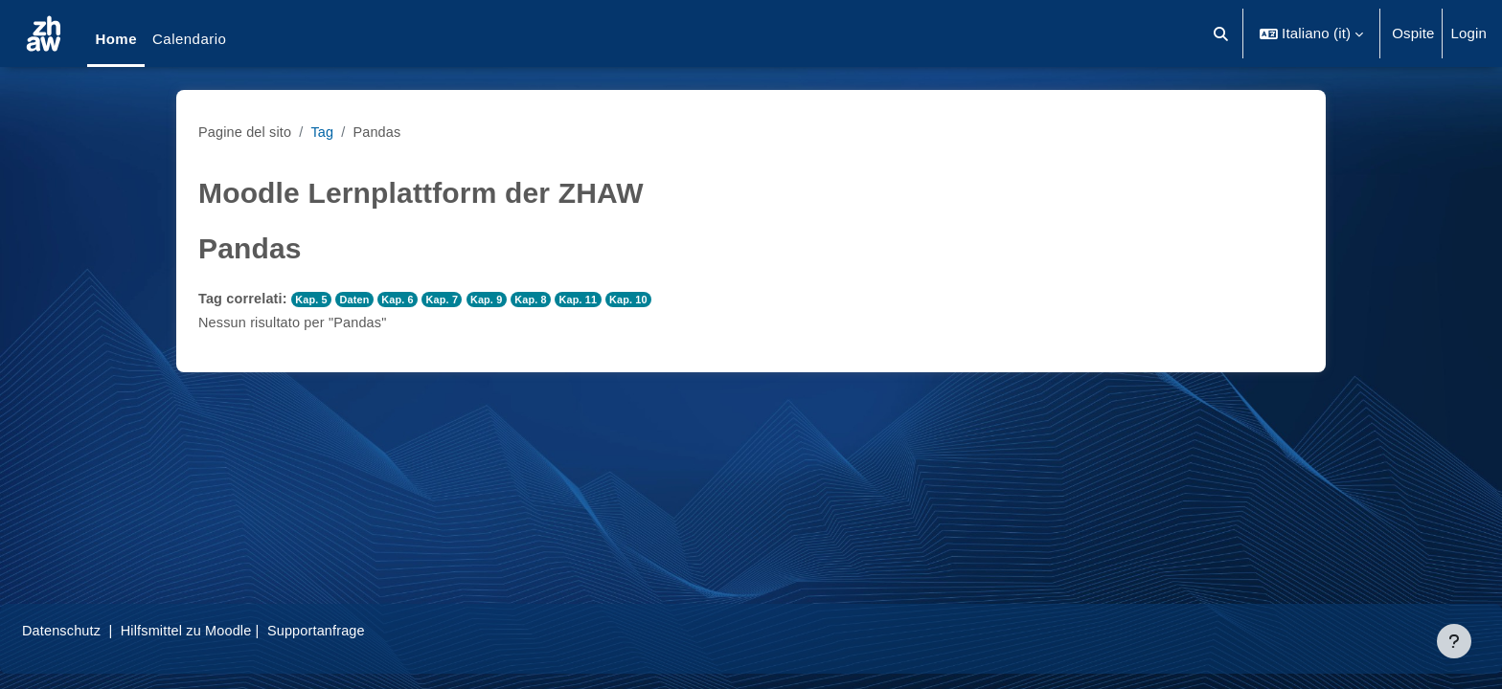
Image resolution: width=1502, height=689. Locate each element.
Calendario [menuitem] (189, 39)
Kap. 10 (644, 299)
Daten (360, 299)
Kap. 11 (592, 299)
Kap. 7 (451, 299)
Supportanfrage (372, 630)
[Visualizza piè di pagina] (1454, 641)
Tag (326, 131)
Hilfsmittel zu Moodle (239, 630)
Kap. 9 (497, 299)
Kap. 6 (404, 299)
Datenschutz (108, 630)
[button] (1222, 33)
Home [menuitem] (116, 39)
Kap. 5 (315, 299)
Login (1468, 33)
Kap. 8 (543, 299)
